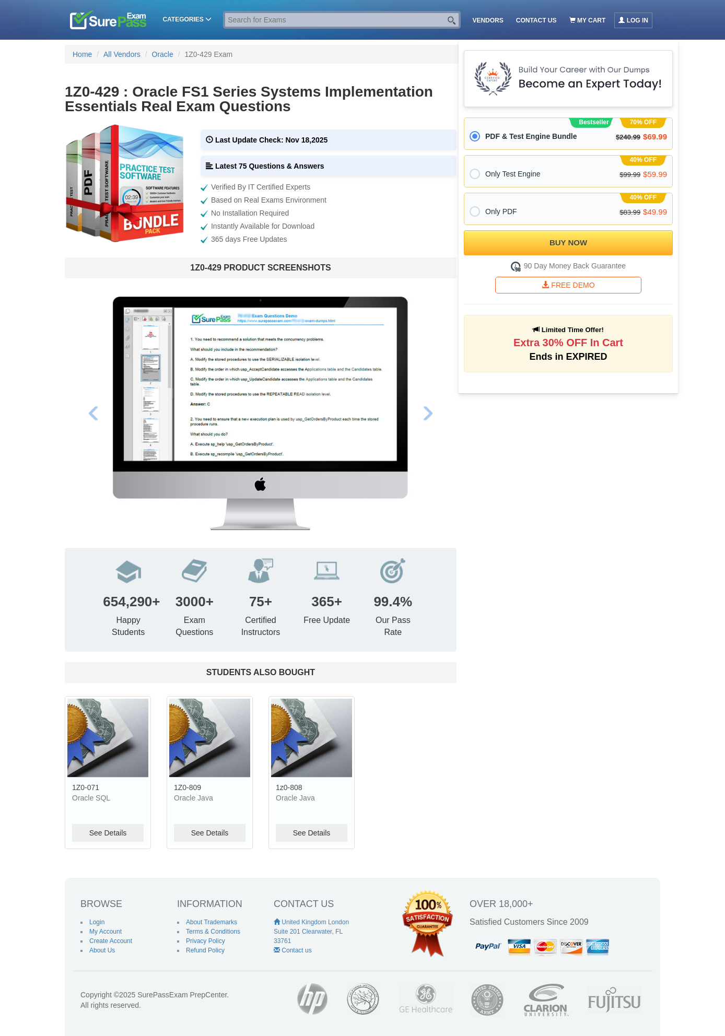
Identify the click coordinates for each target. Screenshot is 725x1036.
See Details (108, 833)
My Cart (587, 20)
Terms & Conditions (213, 931)
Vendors (487, 20)
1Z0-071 (85, 787)
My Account (105, 931)
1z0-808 (289, 787)
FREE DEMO (568, 285)
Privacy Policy (205, 941)
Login (96, 922)
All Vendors (122, 54)
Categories (187, 19)
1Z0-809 (187, 787)
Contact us (536, 20)
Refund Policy (205, 950)
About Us (102, 950)
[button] (94, 413)
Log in (633, 20)
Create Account (110, 941)
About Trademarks (211, 922)
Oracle (162, 54)
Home (82, 54)
